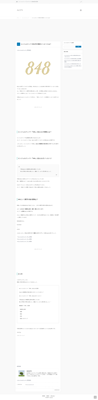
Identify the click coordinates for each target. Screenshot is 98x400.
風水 (35, 1)
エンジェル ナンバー (22, 1)
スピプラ (20, 10)
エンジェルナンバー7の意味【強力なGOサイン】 (72, 63)
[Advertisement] (49, 29)
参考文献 (19, 366)
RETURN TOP (95, 397)
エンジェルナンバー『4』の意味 (25, 239)
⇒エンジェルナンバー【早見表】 (24, 50)
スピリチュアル (29, 1)
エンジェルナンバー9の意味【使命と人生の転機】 (72, 58)
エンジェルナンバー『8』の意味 (25, 236)
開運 (37, 1)
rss (80, 10)
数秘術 (33, 1)
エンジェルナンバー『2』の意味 (25, 241)
